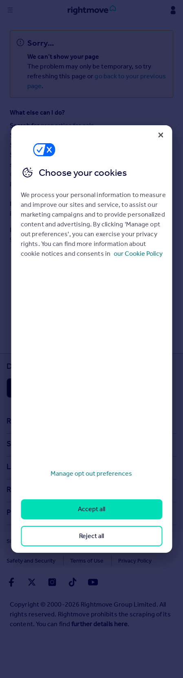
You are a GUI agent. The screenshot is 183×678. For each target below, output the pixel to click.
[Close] (161, 135)
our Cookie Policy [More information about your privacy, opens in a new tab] (138, 253)
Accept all (91, 509)
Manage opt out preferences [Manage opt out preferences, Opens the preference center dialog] (91, 473)
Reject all (91, 536)
